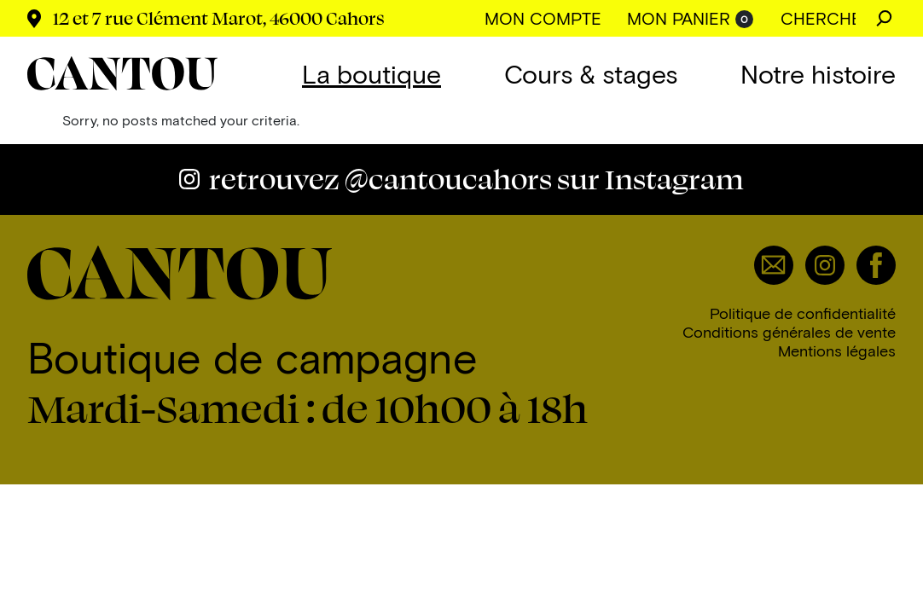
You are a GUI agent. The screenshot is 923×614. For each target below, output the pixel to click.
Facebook (876, 265)
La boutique (371, 73)
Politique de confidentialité (803, 313)
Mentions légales (837, 350)
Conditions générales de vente (789, 331)
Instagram (825, 265)
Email (773, 265)
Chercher (884, 18)
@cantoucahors (476, 179)
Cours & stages (590, 73)
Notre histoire (818, 73)
